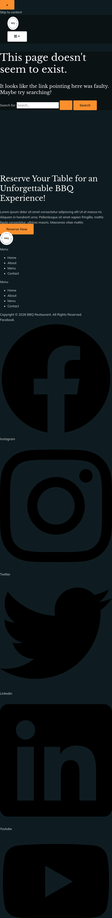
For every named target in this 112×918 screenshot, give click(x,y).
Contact (13, 273)
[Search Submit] (66, 105)
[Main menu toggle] (17, 36)
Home (11, 258)
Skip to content (11, 12)
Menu (11, 268)
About (11, 263)
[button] (56, 249)
